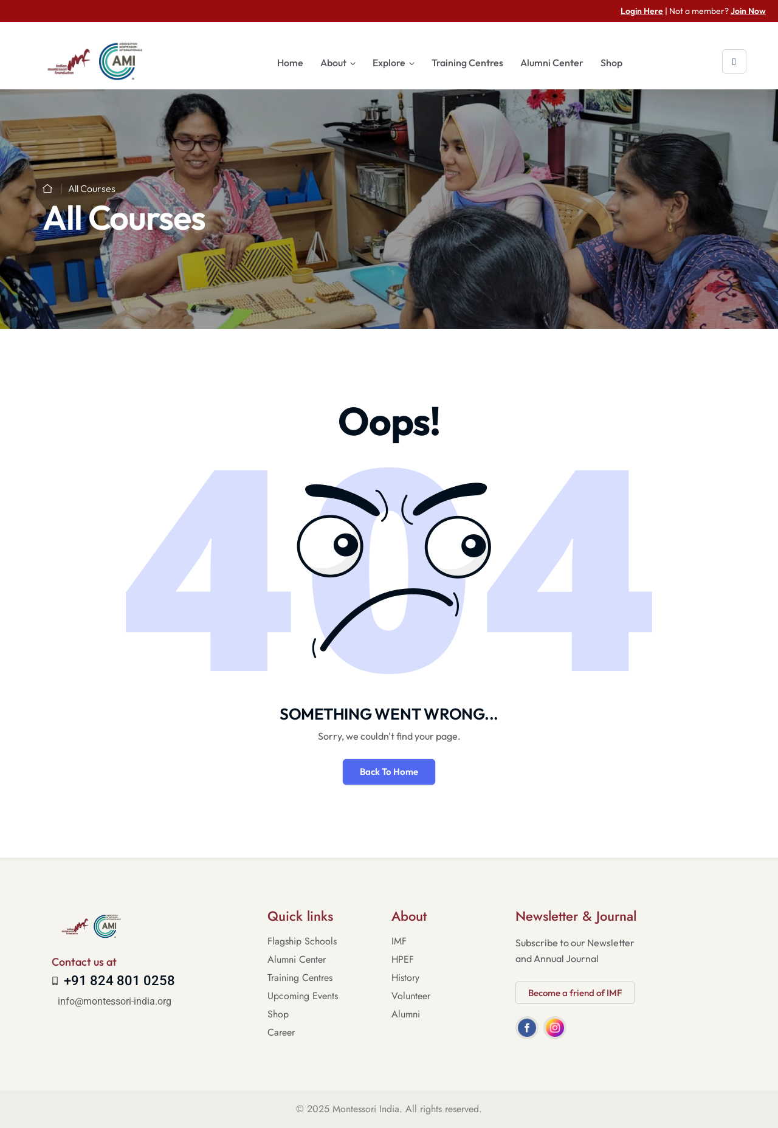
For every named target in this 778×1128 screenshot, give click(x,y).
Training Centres (467, 63)
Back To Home (389, 771)
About (333, 63)
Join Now (748, 10)
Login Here (642, 10)
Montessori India (365, 1109)
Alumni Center (552, 63)
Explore (389, 63)
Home (290, 63)
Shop (611, 63)
